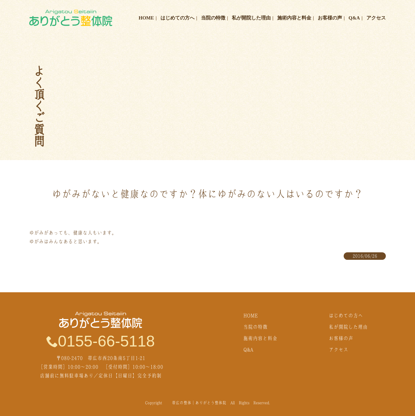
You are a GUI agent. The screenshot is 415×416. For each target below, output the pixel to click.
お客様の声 (330, 17)
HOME (146, 17)
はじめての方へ (177, 17)
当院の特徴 (213, 17)
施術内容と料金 (294, 17)
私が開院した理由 (251, 17)
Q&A (354, 17)
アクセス (376, 17)
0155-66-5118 (100, 341)
